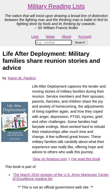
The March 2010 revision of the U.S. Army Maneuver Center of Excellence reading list (61, 177)
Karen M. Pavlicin (22, 78)
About (66, 37)
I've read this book (85, 159)
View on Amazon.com (50, 159)
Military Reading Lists (56, 6)
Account (84, 37)
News (50, 37)
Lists (35, 37)
